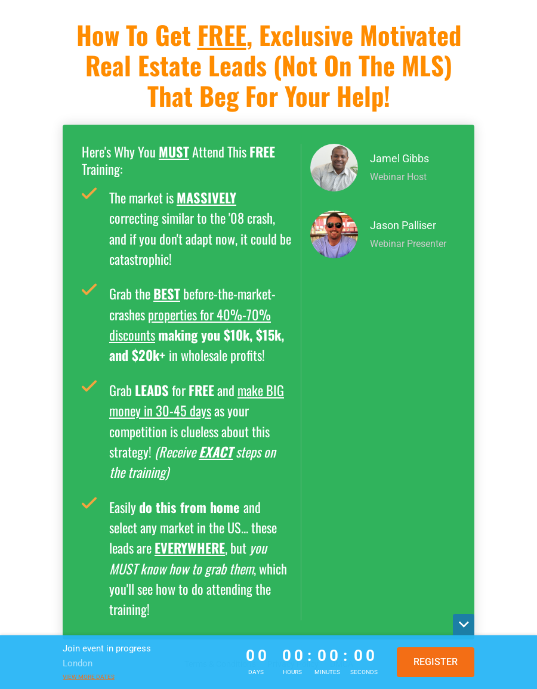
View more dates (89, 676)
